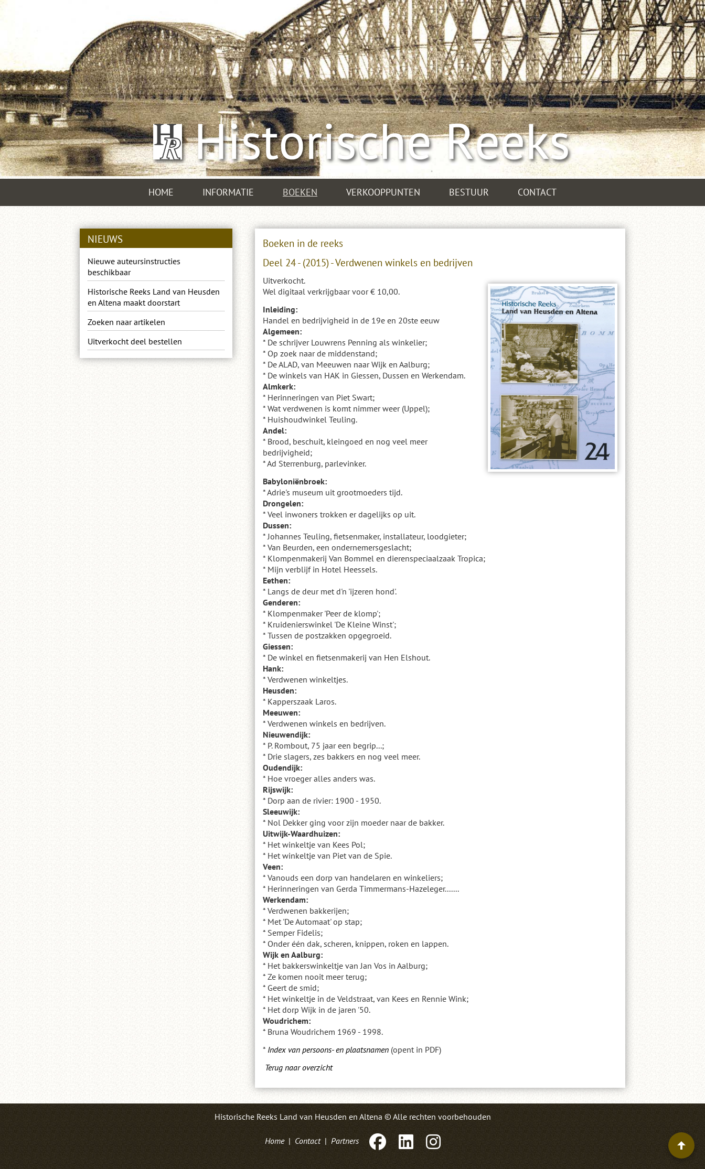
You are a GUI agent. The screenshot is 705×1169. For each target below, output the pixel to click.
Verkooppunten (383, 192)
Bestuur (469, 192)
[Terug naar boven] (681, 1145)
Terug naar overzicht (299, 1067)
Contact (537, 192)
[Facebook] (377, 1140)
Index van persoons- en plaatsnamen (328, 1049)
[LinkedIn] (406, 1140)
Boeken (300, 192)
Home (161, 192)
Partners (345, 1140)
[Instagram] (432, 1140)
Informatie (228, 192)
